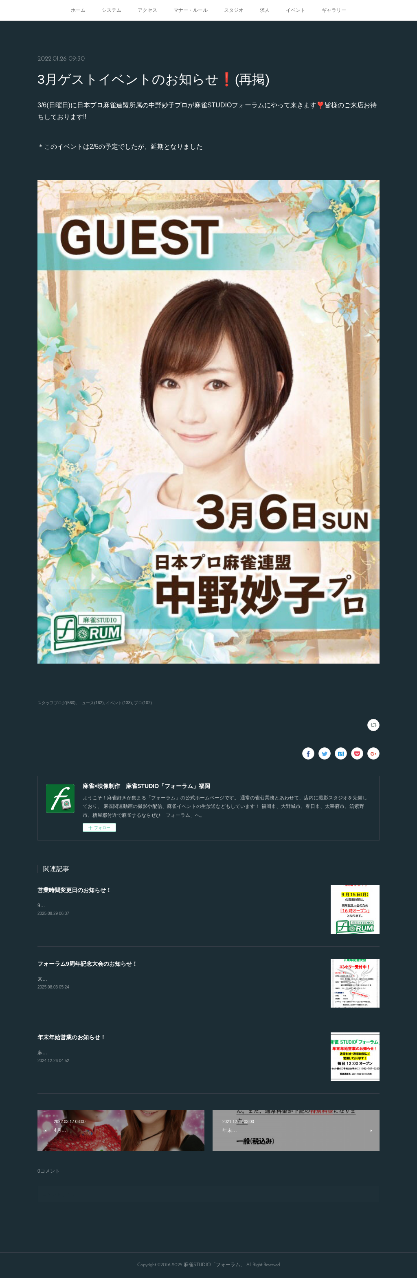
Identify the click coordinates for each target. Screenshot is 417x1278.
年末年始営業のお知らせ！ (71, 1037)
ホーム (78, 10)
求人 (265, 10)
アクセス (147, 10)
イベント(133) (119, 703)
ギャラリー (334, 10)
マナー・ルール (190, 10)
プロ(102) (142, 703)
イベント (295, 10)
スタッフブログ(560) (56, 703)
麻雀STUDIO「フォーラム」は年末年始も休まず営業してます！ (107, 1053)
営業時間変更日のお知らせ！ (74, 890)
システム (111, 10)
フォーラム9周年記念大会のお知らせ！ (87, 963)
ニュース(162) (90, 703)
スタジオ (234, 10)
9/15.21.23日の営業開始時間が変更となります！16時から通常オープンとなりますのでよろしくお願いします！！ (161, 905)
